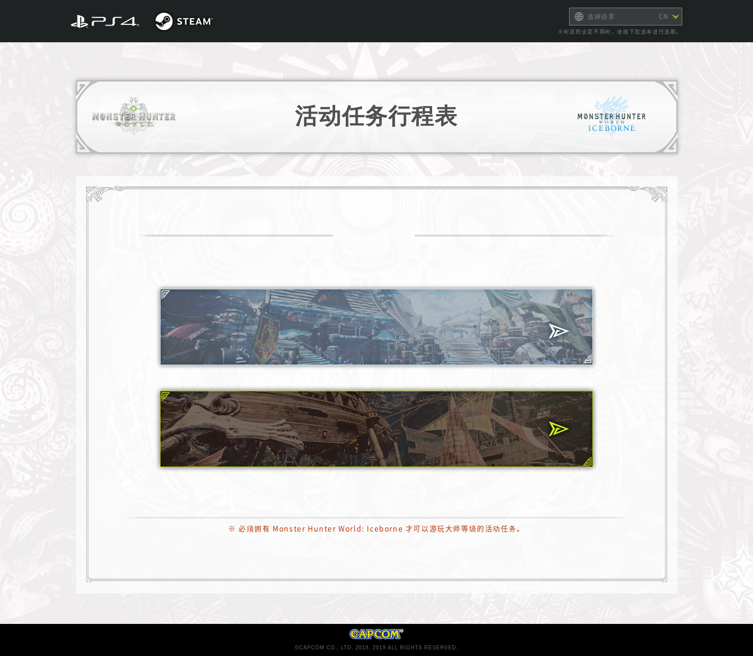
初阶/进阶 (376, 429)
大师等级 (376, 327)
